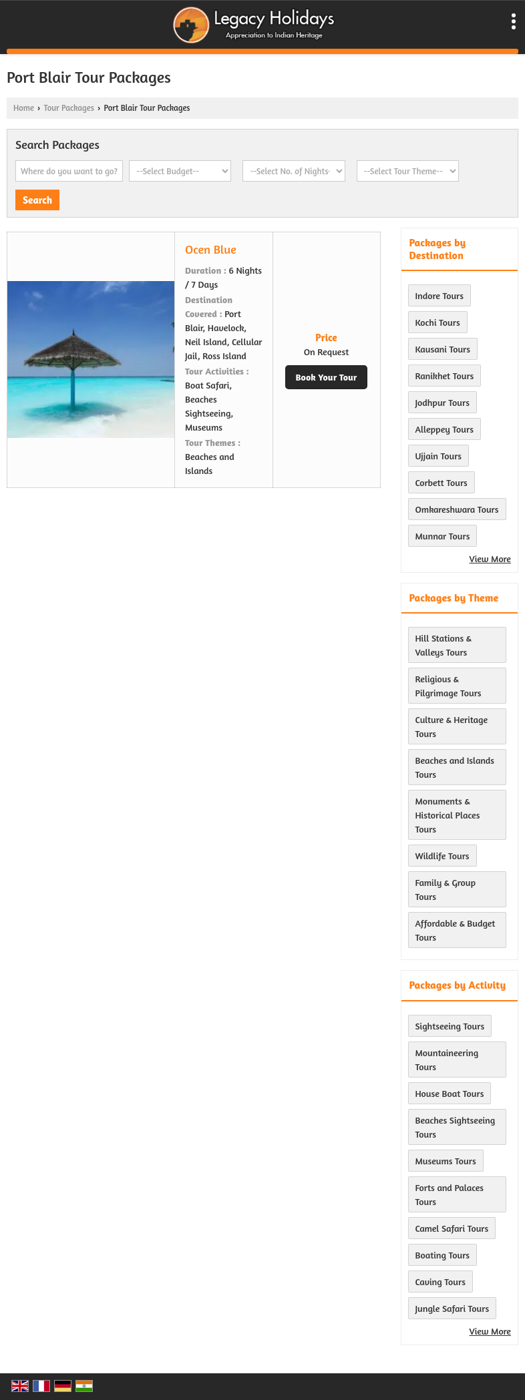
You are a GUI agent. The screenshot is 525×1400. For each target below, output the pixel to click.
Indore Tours (439, 295)
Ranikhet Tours (444, 375)
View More (490, 558)
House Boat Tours (449, 1093)
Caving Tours (440, 1281)
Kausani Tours (443, 349)
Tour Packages (68, 108)
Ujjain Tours (438, 455)
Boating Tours (442, 1254)
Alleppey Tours (444, 429)
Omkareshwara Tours (457, 509)
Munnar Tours (442, 535)
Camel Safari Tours (452, 1228)
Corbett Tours (441, 482)
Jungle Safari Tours (452, 1308)
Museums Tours (445, 1160)
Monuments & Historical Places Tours (447, 815)
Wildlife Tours (442, 855)
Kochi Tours (437, 322)
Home (23, 108)
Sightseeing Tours (450, 1025)
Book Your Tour (326, 377)
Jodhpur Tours (442, 402)
